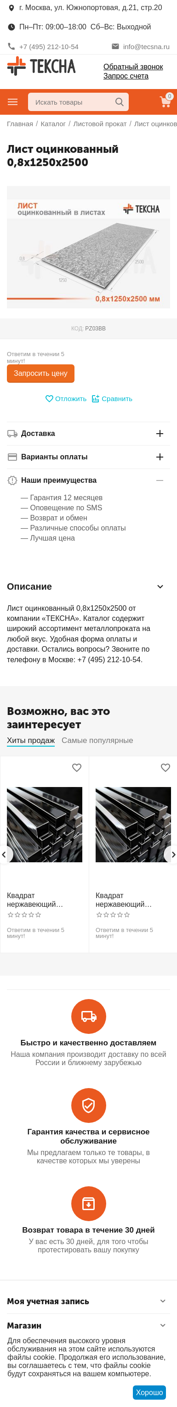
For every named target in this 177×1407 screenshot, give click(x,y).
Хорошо (149, 1392)
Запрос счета (125, 76)
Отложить (65, 398)
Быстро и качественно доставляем (89, 1042)
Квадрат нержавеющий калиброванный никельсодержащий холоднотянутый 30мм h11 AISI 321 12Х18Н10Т (129, 900)
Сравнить (111, 398)
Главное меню (12, 101)
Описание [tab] (86, 586)
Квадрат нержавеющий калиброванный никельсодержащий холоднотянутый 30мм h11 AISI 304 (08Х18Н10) (40, 900)
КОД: (77, 328)
